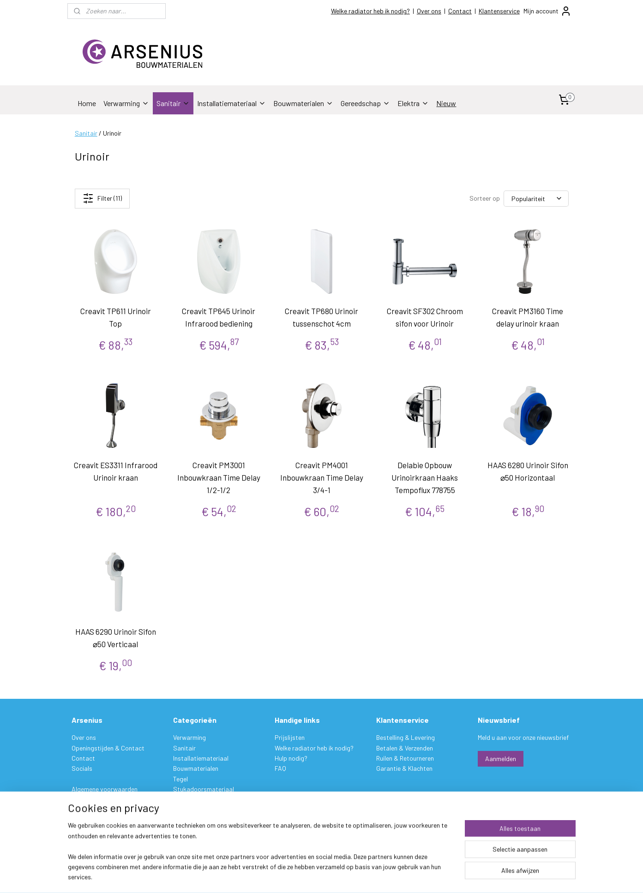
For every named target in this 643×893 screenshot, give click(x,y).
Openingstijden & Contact (108, 748)
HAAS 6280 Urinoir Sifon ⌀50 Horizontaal (527, 471)
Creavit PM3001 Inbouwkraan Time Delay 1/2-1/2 (218, 477)
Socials (82, 768)
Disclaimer (86, 810)
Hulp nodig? (291, 758)
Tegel (180, 779)
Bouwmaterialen (303, 103)
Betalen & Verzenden (404, 748)
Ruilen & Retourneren (405, 758)
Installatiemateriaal (231, 103)
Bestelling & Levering (405, 737)
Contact (460, 11)
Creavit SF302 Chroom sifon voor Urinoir (424, 317)
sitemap (364, 876)
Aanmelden (500, 758)
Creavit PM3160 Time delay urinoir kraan (527, 317)
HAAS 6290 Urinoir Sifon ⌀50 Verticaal (115, 638)
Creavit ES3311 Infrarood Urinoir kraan (115, 471)
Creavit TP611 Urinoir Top (115, 317)
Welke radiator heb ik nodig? (370, 11)
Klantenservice (499, 11)
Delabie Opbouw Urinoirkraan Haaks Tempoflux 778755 (424, 477)
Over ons (429, 11)
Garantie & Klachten (404, 768)
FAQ (280, 768)
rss (378, 876)
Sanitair (173, 103)
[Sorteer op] (536, 198)
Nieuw (446, 103)
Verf (178, 800)
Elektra (413, 103)
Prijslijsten (290, 737)
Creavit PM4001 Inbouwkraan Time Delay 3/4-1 (321, 477)
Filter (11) (101, 198)
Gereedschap (365, 103)
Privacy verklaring (96, 800)
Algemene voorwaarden (105, 789)
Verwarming (126, 103)
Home (87, 103)
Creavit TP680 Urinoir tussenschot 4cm (321, 317)
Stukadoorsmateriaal (203, 789)
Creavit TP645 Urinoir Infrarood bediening (218, 317)
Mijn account (547, 11)
